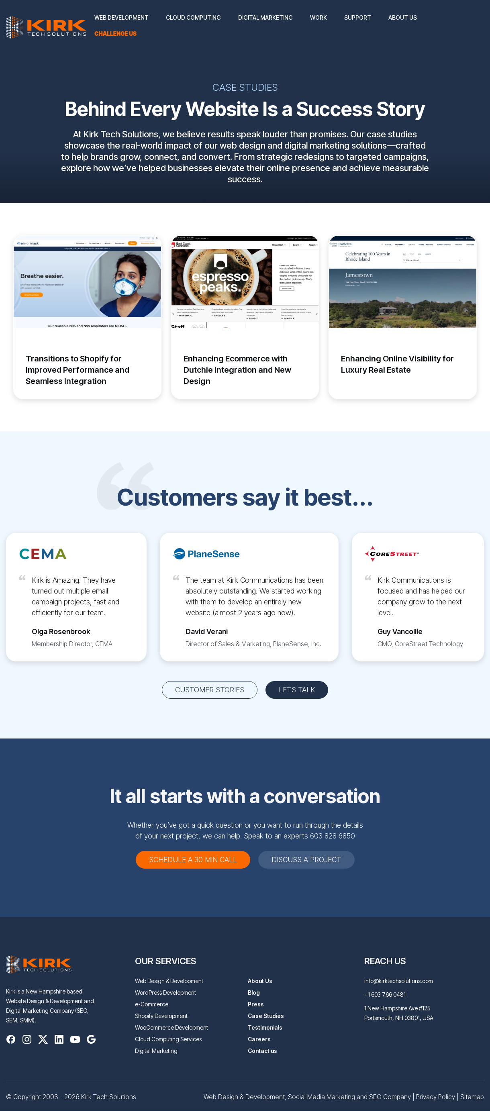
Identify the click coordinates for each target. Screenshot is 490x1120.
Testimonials (265, 1027)
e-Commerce (151, 1004)
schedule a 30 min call (193, 859)
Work (318, 17)
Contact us (262, 1050)
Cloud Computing (193, 17)
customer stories (209, 689)
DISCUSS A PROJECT (306, 859)
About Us (402, 17)
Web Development (121, 17)
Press (256, 1004)
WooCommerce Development (171, 1027)
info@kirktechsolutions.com (398, 980)
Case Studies (266, 1015)
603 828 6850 (332, 836)
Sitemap (472, 1097)
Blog (254, 992)
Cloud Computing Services (168, 1039)
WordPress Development (165, 992)
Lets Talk (297, 689)
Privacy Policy (435, 1097)
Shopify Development (161, 1015)
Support (357, 17)
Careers (259, 1039)
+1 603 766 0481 (385, 994)
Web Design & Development (169, 980)
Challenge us (115, 33)
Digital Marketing (265, 17)
